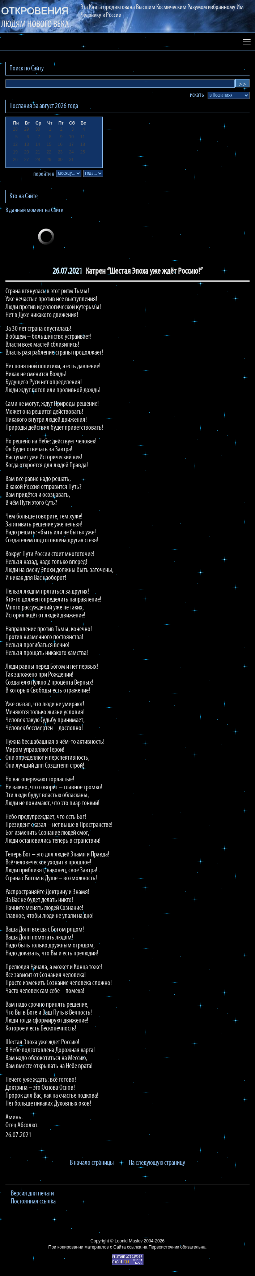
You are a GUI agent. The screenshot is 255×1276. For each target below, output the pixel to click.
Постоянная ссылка (33, 1201)
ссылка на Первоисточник (153, 1247)
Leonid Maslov (129, 1241)
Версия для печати (32, 1193)
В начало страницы (92, 1163)
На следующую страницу (157, 1163)
